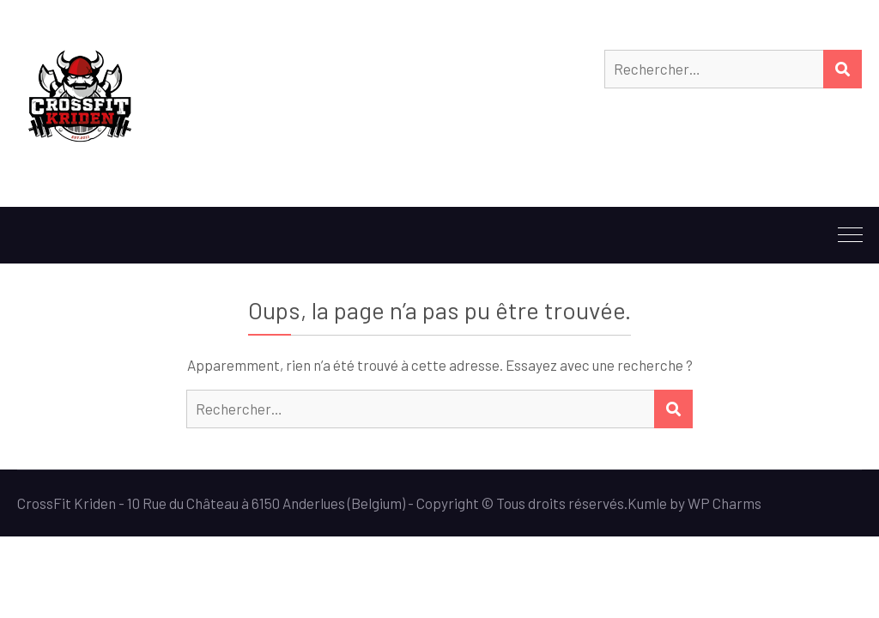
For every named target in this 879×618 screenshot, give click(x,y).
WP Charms (724, 503)
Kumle (647, 503)
